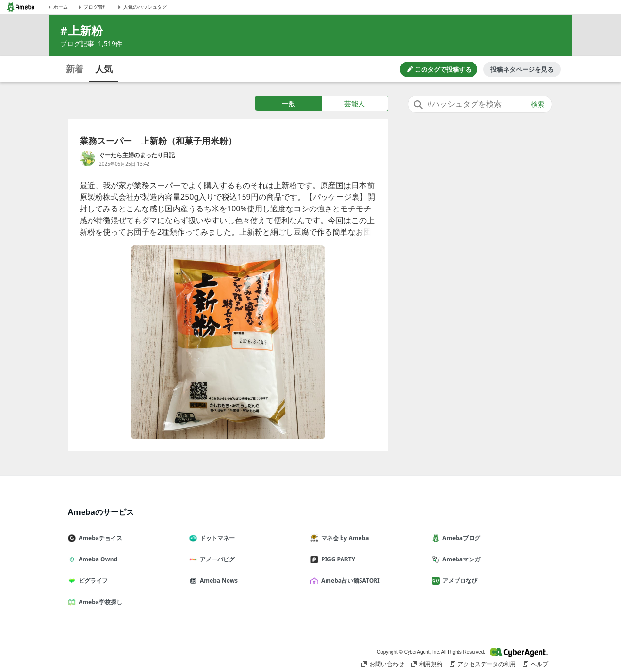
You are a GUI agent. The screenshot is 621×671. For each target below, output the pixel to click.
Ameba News (217, 580)
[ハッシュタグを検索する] (480, 104)
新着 (74, 69)
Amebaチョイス (99, 538)
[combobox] (480, 104)
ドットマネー (216, 538)
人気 (104, 69)
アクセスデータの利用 (483, 664)
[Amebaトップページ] (21, 7)
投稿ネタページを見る (522, 69)
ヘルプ (535, 664)
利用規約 (426, 664)
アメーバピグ (216, 559)
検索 (537, 104)
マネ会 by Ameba (343, 538)
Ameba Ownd (96, 559)
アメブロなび (458, 580)
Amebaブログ (460, 538)
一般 (288, 103)
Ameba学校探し (99, 602)
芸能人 (354, 103)
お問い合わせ (382, 664)
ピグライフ (91, 580)
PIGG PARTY (336, 559)
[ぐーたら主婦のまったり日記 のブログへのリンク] (87, 158)
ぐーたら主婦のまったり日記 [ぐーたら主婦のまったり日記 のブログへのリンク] (137, 155)
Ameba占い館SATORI (349, 580)
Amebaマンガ (460, 559)
